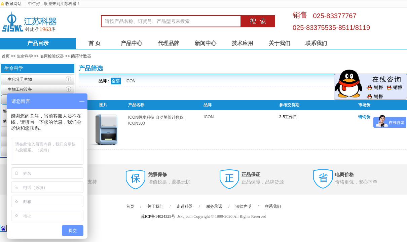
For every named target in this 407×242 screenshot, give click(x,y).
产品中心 (131, 43)
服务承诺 (214, 206)
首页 (6, 56)
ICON (130, 81)
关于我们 (279, 43)
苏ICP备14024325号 (158, 216)
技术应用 (242, 43)
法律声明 (243, 206)
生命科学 (25, 56)
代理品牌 (168, 43)
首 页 (94, 43)
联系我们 (316, 43)
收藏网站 (13, 3)
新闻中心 (205, 43)
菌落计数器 (81, 56)
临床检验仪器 (52, 56)
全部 (116, 81)
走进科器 (185, 206)
